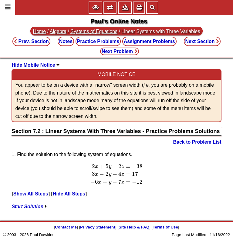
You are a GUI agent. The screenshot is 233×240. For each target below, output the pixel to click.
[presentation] (116, 174)
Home (39, 31)
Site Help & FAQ (134, 227)
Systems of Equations (93, 31)
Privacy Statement (97, 227)
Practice (98, 41)
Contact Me (66, 227)
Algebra (58, 31)
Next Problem (119, 51)
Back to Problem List (197, 142)
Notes (66, 41)
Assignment (149, 41)
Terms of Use (165, 227)
